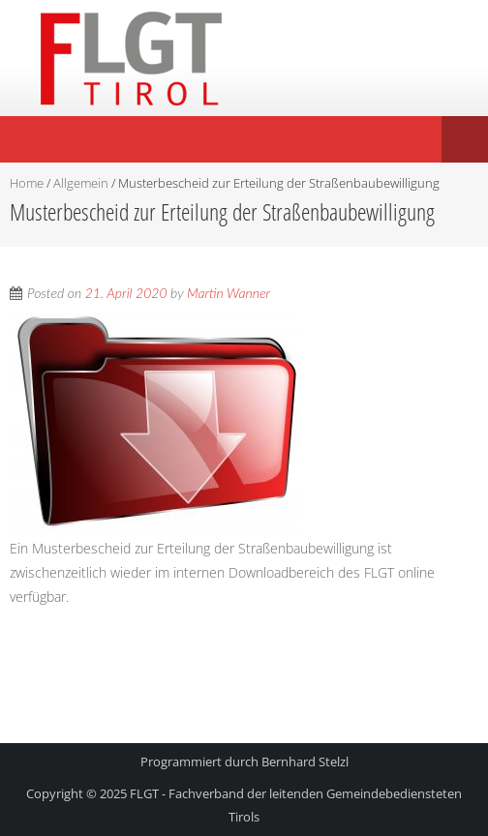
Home (27, 183)
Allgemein (80, 183)
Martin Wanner (228, 292)
